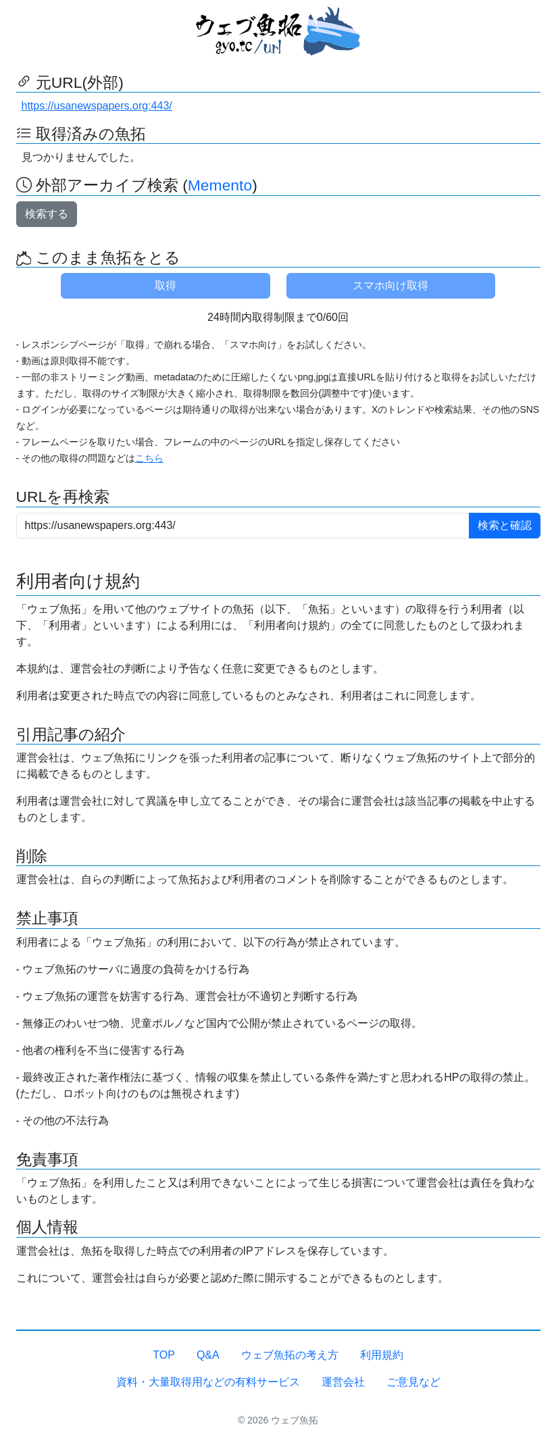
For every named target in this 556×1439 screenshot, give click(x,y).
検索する (46, 214)
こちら (149, 458)
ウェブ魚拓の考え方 (289, 1355)
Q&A (208, 1355)
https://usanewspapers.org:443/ (97, 105)
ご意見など (413, 1382)
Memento (220, 185)
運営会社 (343, 1382)
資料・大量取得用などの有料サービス (208, 1382)
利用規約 (381, 1355)
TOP (164, 1355)
